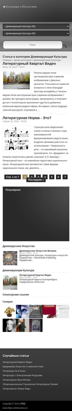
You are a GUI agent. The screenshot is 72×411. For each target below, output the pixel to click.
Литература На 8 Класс (14, 371)
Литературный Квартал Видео (29, 63)
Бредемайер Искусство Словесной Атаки (23, 366)
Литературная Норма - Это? (27, 118)
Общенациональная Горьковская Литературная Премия (30, 384)
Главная (7, 60)
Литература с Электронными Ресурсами (22, 375)
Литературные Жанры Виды (17, 388)
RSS (23, 404)
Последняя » (36, 179)
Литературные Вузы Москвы (17, 380)
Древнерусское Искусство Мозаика (37, 251)
